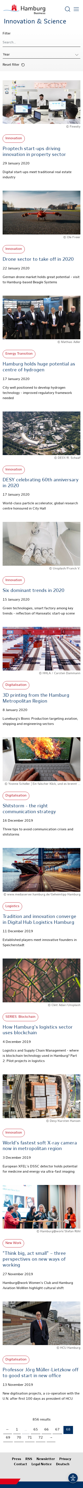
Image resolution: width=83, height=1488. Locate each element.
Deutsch (62, 1464)
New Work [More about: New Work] (13, 1243)
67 (57, 1429)
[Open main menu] (76, 9)
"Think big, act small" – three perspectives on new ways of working (34, 1259)
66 (46, 1429)
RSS (28, 1459)
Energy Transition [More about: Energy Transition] (19, 354)
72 (40, 1437)
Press (16, 1459)
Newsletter (46, 1459)
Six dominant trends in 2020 (33, 590)
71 (30, 1437)
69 (8, 1437)
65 (35, 1429)
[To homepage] (24, 9)
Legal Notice (42, 1464)
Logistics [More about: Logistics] (12, 906)
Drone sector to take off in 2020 (38, 259)
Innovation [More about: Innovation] (13, 138)
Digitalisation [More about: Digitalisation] (16, 685)
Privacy (65, 1459)
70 (19, 1437)
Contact (20, 1464)
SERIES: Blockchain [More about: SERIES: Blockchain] (20, 1017)
